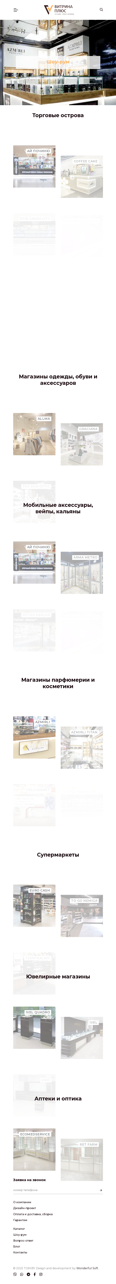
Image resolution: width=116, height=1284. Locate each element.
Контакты (20, 1252)
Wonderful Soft (87, 1268)
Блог (16, 1246)
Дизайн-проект (24, 1208)
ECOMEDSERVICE (35, 1151)
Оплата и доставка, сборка (33, 1214)
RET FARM (88, 1158)
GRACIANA (88, 442)
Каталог (19, 1228)
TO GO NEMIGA (84, 914)
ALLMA (44, 435)
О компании (22, 1202)
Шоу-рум (20, 1234)
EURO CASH (40, 907)
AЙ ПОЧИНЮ (38, 167)
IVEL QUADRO (38, 1029)
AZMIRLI (42, 738)
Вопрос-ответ (23, 1240)
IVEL (93, 1036)
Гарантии (20, 1220)
